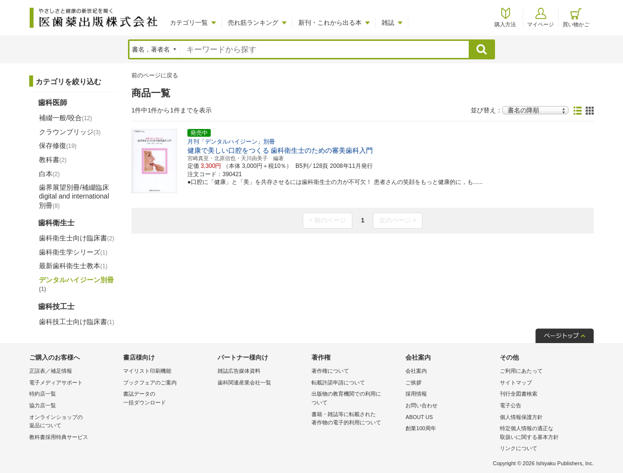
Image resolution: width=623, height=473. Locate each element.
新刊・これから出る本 (330, 22)
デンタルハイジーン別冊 (76, 284)
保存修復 (57, 145)
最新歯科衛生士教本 (73, 266)
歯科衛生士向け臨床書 (76, 238)
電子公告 (510, 405)
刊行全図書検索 (518, 394)
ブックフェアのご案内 (150, 382)
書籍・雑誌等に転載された (356, 419)
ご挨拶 (413, 382)
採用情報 (416, 394)
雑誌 (388, 22)
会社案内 (416, 371)
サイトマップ (516, 382)
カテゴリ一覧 (189, 22)
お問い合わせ (421, 405)
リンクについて (518, 448)
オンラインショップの (73, 422)
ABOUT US (419, 417)
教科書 (53, 160)
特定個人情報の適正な (544, 433)
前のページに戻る (154, 75)
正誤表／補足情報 (50, 371)
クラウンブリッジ (70, 132)
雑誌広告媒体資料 (239, 371)
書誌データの (167, 399)
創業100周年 (420, 428)
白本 (49, 174)
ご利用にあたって (521, 371)
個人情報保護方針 (521, 417)
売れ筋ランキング (253, 22)
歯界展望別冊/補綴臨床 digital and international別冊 (74, 196)
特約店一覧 (42, 394)
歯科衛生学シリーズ (73, 252)
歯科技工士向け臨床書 (76, 322)
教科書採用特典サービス (58, 437)
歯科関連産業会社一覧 (244, 382)
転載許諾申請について (338, 382)
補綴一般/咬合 (65, 118)
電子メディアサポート (56, 382)
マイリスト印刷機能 (147, 371)
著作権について (330, 371)
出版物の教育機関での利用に (356, 399)
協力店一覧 (42, 405)
